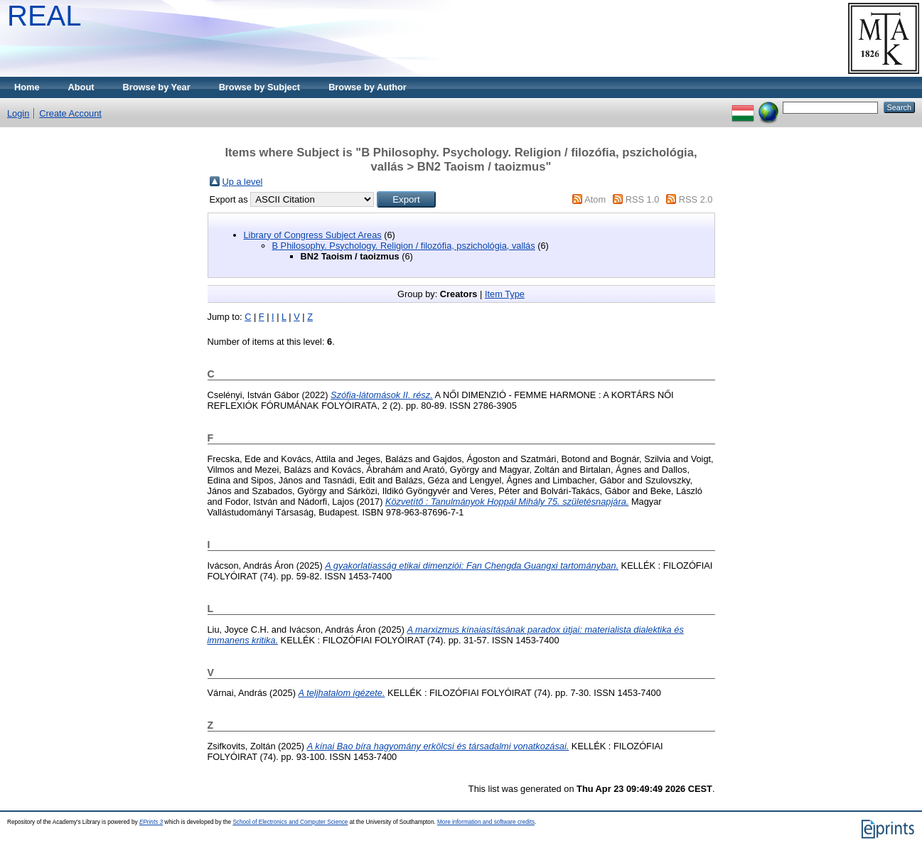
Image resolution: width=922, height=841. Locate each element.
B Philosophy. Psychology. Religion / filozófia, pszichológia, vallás (403, 245)
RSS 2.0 (696, 199)
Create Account (70, 113)
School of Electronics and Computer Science (290, 822)
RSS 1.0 (643, 199)
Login (18, 113)
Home (27, 87)
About (81, 87)
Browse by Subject (260, 87)
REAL (44, 15)
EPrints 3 (151, 822)
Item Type (505, 294)
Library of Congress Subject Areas (313, 235)
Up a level (243, 181)
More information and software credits (486, 822)
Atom (595, 199)
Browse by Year (157, 87)
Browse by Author (367, 87)
